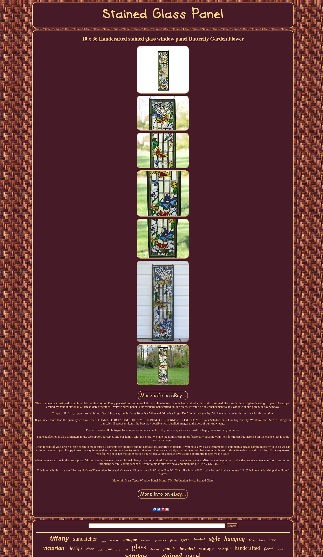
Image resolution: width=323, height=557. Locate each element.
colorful (224, 549)
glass (139, 547)
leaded (199, 539)
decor (103, 541)
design (75, 548)
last (118, 550)
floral (268, 549)
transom (146, 540)
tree (126, 549)
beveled (187, 548)
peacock (160, 540)
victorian (53, 548)
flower (173, 540)
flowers (154, 549)
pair (109, 549)
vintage (206, 548)
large (261, 540)
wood (280, 549)
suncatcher (85, 539)
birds (100, 550)
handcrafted (247, 548)
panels (169, 548)
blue (252, 540)
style (214, 538)
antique (130, 539)
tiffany (59, 538)
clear (90, 549)
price (272, 540)
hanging (234, 538)
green (185, 540)
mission (114, 540)
